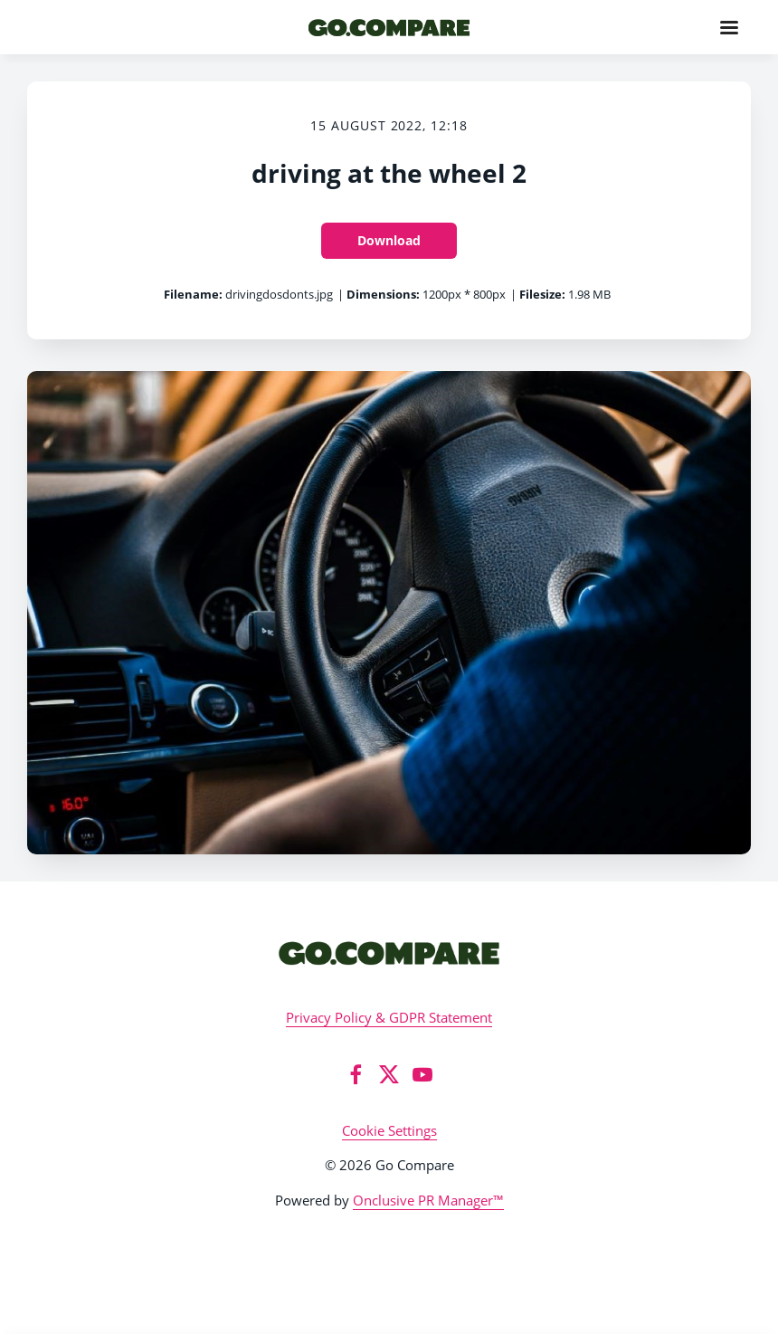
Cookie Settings (389, 1130)
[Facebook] (355, 1074)
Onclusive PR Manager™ (428, 1200)
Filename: (193, 294)
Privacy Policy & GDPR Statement (389, 1017)
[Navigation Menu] (729, 27)
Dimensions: (383, 294)
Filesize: (542, 294)
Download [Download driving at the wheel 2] (389, 240)
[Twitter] (389, 1074)
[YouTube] (422, 1074)
